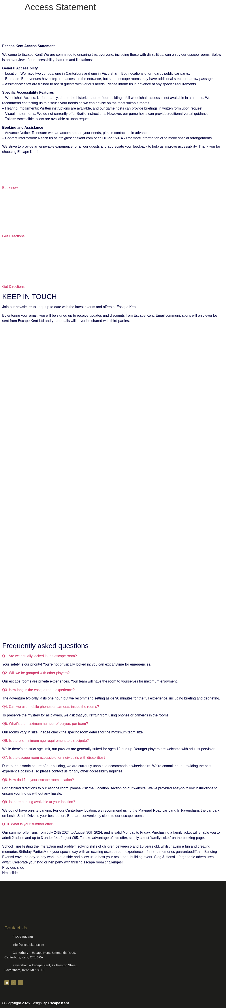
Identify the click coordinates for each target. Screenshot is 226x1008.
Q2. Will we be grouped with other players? (36, 673)
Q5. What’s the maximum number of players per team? (45, 723)
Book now (10, 188)
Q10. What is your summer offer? (28, 824)
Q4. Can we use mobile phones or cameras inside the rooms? (50, 707)
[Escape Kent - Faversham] (113, 260)
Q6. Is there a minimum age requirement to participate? (45, 740)
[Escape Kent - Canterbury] (113, 210)
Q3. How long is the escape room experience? (38, 690)
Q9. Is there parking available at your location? (38, 802)
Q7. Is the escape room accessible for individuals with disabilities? (53, 757)
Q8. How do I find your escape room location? (38, 780)
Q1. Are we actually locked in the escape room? (39, 656)
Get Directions (13, 236)
